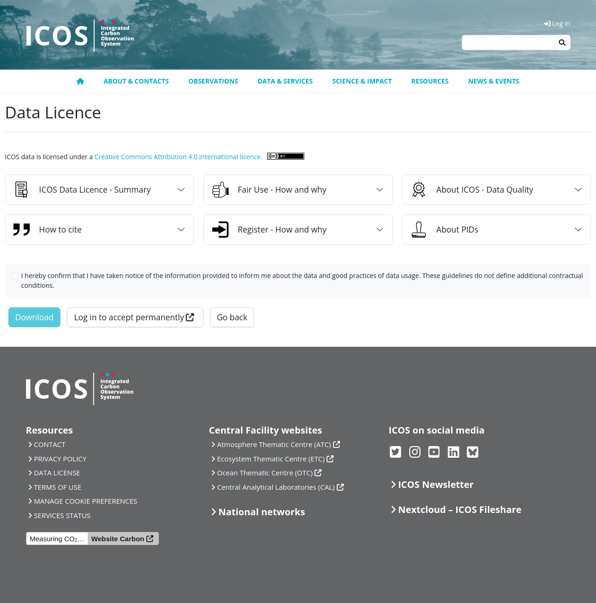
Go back (232, 317)
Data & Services (285, 81)
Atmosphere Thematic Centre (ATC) (274, 444)
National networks (261, 512)
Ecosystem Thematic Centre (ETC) (271, 458)
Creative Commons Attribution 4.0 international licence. (178, 156)
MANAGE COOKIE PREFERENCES (86, 501)
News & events (493, 81)
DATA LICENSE (57, 472)
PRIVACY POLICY (60, 458)
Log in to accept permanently (129, 317)
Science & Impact (362, 81)
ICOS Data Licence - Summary (82, 190)
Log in (557, 23)
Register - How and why (269, 229)
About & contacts (136, 81)
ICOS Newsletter (436, 484)
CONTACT (49, 444)
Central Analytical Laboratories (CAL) (275, 487)
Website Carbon (118, 539)
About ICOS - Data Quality (472, 190)
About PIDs (444, 229)
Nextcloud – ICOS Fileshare (460, 509)
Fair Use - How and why (269, 190)
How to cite (47, 229)
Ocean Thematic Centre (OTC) (265, 472)
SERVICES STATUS (62, 515)
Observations (213, 81)
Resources (430, 81)
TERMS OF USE (57, 487)
